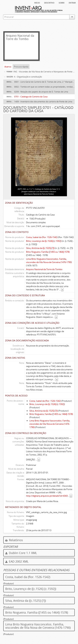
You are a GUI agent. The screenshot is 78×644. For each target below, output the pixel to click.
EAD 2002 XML (17, 561)
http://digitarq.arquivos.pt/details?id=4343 (47, 495)
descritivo (49, 2)
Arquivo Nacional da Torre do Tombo (44, 269)
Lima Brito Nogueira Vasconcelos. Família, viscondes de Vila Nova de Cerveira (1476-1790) (49, 424)
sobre (61, 2)
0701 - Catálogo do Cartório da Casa (30, 96)
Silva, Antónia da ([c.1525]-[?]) (40, 248)
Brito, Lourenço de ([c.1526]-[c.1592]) (44, 241)
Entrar (72, 2)
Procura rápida (21, 66)
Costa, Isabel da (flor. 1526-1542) (42, 237)
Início (37, 2)
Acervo (7, 66)
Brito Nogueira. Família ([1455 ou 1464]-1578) (48, 251)
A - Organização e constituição (28, 76)
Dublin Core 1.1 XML (21, 553)
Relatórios (14, 540)
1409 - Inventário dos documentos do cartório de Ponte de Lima (43, 101)
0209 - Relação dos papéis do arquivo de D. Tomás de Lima (41, 91)
